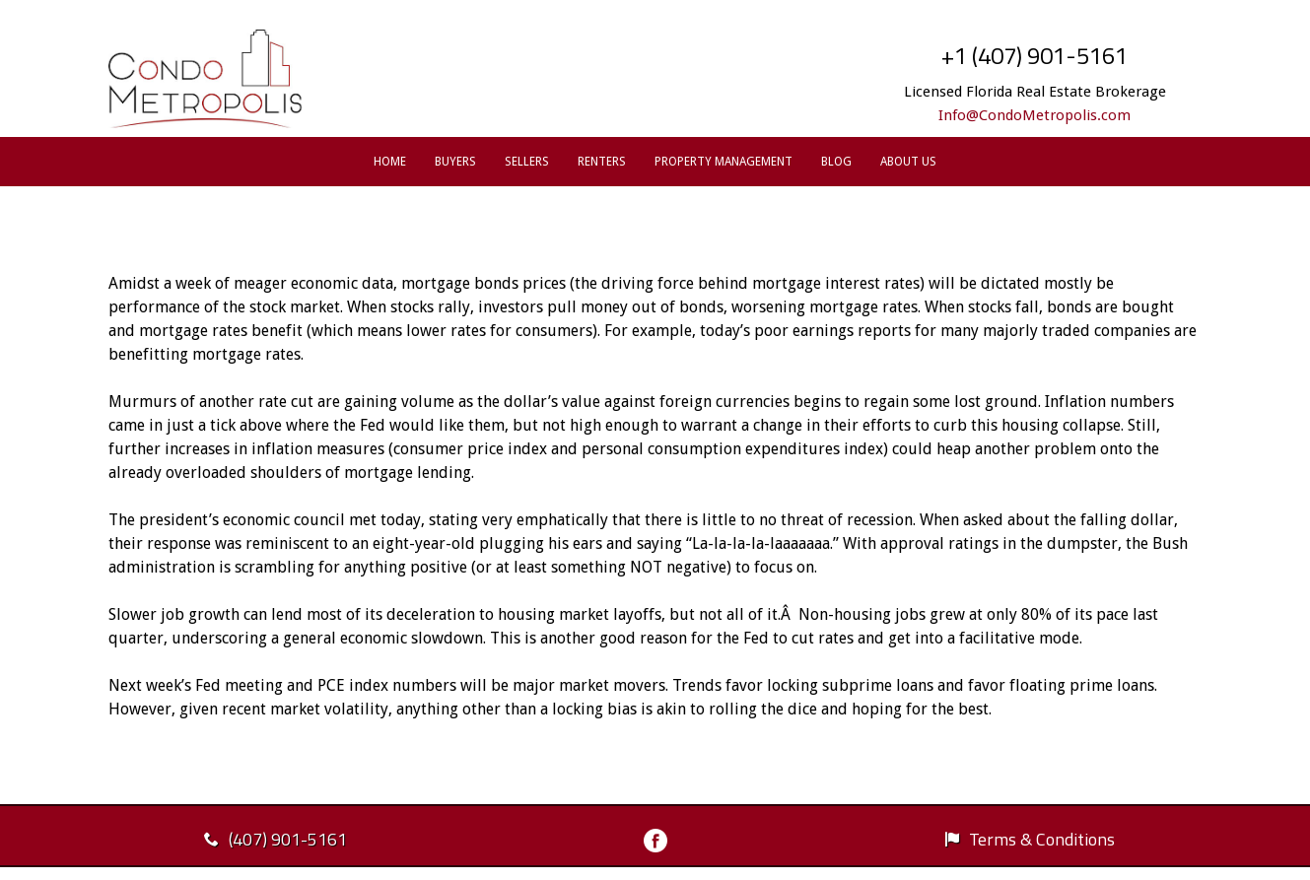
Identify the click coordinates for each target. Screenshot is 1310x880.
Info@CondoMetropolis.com (1034, 115)
